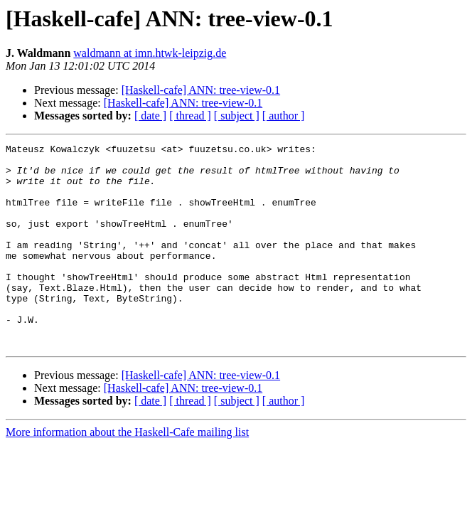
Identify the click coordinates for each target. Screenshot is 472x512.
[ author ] (283, 116)
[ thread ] (190, 116)
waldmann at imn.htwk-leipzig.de (149, 53)
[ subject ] (236, 116)
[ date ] (150, 116)
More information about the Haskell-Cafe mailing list (127, 472)
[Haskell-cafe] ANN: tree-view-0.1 (201, 90)
